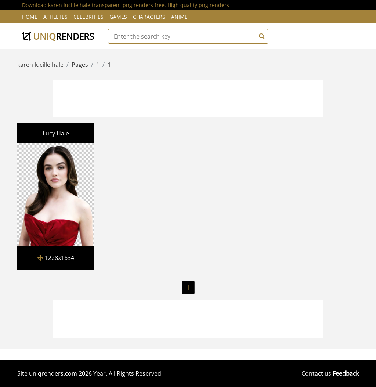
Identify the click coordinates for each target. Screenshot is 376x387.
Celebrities (88, 16)
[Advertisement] (188, 97)
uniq (58, 36)
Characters (149, 16)
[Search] (260, 36)
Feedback (346, 373)
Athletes (55, 16)
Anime (179, 16)
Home (29, 16)
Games (118, 16)
